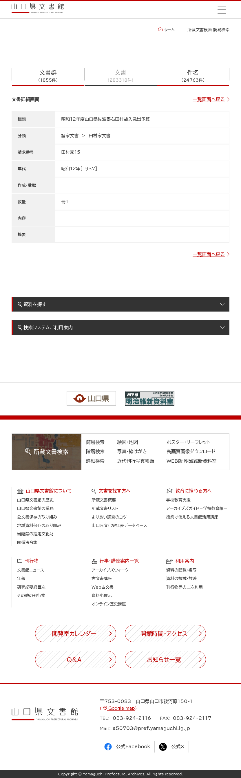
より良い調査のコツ (109, 517)
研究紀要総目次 (31, 587)
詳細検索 (95, 461)
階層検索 (95, 451)
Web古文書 (102, 587)
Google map (121, 708)
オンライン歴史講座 (109, 604)
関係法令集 (27, 543)
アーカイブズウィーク (110, 570)
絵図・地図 (127, 442)
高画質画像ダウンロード (191, 451)
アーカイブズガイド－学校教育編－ (197, 508)
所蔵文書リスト (105, 508)
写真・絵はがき (132, 451)
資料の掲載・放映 (181, 578)
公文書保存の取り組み (37, 517)
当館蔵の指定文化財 (35, 534)
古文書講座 (102, 578)
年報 (21, 578)
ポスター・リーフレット (188, 442)
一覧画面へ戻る (209, 99)
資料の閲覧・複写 (181, 570)
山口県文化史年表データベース (119, 525)
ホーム (166, 29)
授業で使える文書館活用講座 (192, 517)
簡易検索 (95, 442)
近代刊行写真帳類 (135, 461)
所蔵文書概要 (104, 500)
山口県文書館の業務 (35, 508)
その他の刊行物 (31, 596)
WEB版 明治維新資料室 (192, 461)
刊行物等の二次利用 (184, 587)
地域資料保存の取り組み (39, 525)
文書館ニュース (30, 570)
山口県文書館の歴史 (35, 500)
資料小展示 (102, 596)
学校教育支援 (178, 500)
